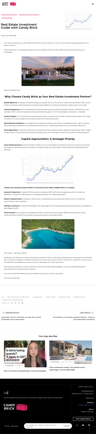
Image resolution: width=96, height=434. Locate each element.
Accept (66, 426)
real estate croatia (64, 297)
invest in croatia (50, 297)
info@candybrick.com (86, 405)
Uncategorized (7, 18)
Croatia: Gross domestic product (16, 188)
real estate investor (79, 297)
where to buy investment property (13, 300)
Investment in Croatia (9, 14)
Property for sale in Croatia (29, 14)
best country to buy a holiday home (18, 297)
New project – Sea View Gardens (15, 253)
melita (14, 35)
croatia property (37, 297)
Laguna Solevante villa (12, 90)
